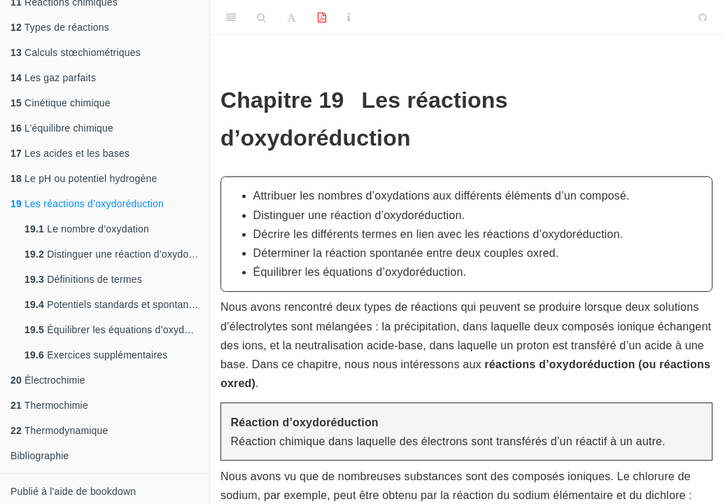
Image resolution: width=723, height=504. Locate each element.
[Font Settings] (291, 17)
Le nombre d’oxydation (86, 228)
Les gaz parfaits (53, 77)
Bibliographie (39, 455)
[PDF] (322, 17)
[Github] (702, 17)
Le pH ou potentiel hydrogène (83, 178)
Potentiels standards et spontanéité (114, 304)
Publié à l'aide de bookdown (73, 491)
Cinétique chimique (60, 102)
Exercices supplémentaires (95, 354)
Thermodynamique (59, 430)
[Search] (261, 17)
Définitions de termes (83, 279)
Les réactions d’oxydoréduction (87, 203)
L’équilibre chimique (61, 128)
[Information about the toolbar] (349, 17)
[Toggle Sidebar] (231, 17)
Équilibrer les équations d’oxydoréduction (116, 329)
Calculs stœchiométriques (75, 52)
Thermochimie (49, 405)
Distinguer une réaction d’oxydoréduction (116, 254)
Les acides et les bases (69, 153)
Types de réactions (59, 27)
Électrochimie (47, 380)
